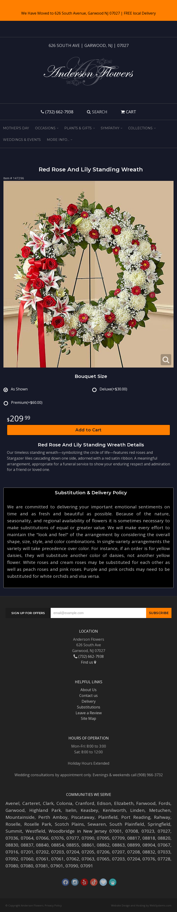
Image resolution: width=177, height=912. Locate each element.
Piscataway (82, 817)
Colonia (64, 803)
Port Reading (135, 817)
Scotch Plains (69, 824)
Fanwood (146, 803)
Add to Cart (88, 430)
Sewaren (97, 824)
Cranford (84, 803)
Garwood (15, 810)
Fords (164, 803)
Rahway (162, 817)
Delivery (89, 701)
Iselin (70, 810)
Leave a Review (89, 712)
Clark (48, 803)
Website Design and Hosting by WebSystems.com (141, 905)
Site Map (88, 718)
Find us (88, 662)
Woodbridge (62, 831)
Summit (14, 831)
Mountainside (20, 817)
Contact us (88, 695)
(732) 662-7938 (59, 111)
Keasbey (89, 810)
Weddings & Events (22, 140)
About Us (88, 689)
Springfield (159, 824)
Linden (137, 810)
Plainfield (108, 817)
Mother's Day (16, 128)
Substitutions (88, 707)
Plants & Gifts (78, 128)
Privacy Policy (53, 905)
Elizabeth (123, 803)
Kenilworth (114, 810)
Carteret (31, 803)
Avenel (12, 803)
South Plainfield (126, 824)
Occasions (45, 128)
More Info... (58, 140)
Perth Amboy (52, 817)
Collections (140, 128)
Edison (104, 803)
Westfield (35, 831)
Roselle (13, 824)
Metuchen (159, 810)
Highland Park (45, 810)
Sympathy (110, 128)
